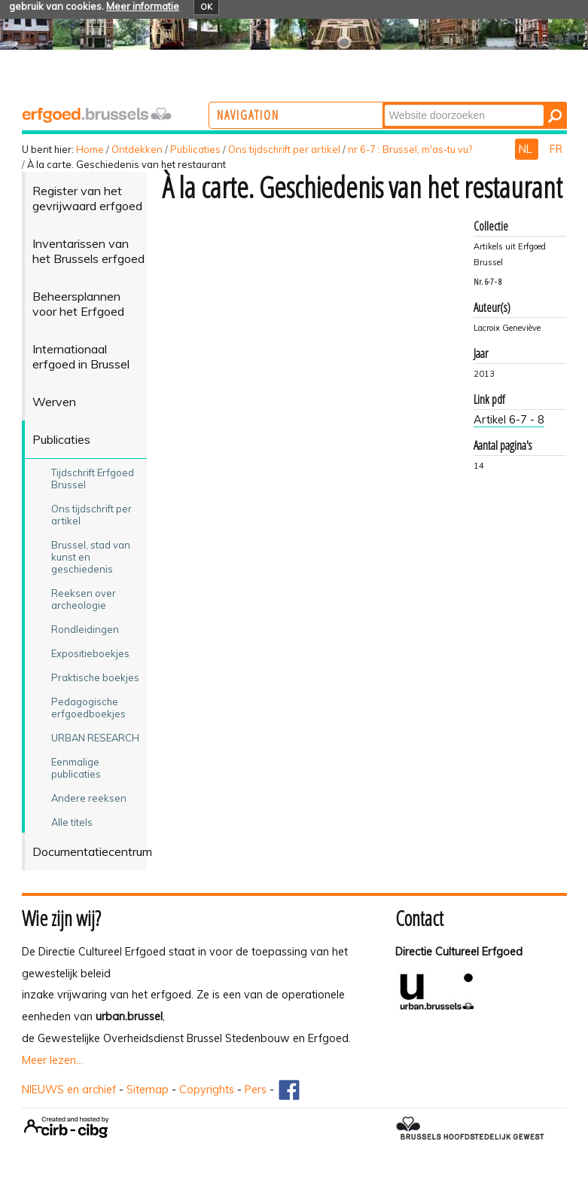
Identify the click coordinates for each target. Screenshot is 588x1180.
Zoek (442, 103)
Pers (256, 1089)
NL (527, 149)
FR (556, 149)
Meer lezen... (52, 1060)
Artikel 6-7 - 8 (509, 419)
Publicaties (195, 149)
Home (90, 149)
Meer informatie (142, 6)
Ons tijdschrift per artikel (284, 149)
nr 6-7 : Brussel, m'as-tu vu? (410, 149)
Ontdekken (137, 149)
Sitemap (147, 1089)
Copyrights (206, 1089)
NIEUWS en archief (69, 1089)
